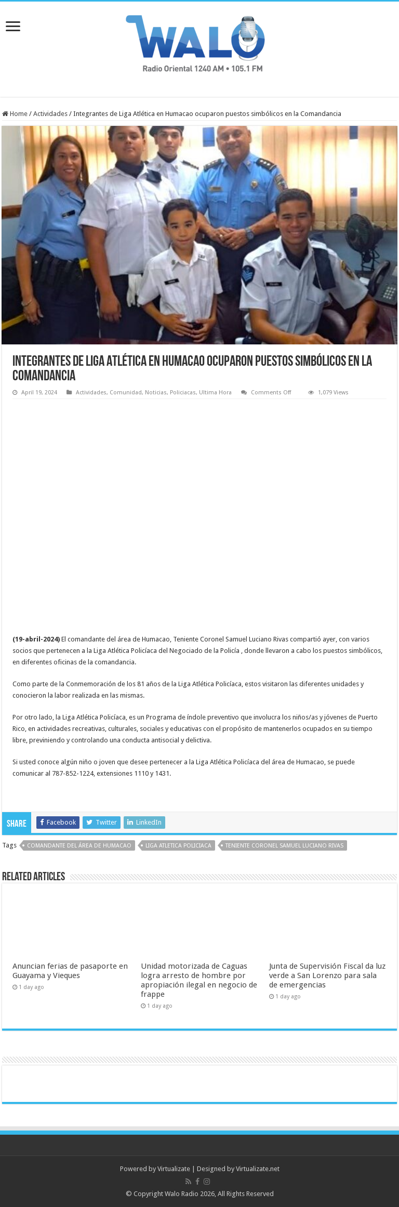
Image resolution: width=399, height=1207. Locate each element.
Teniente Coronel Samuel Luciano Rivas (284, 845)
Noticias (156, 392)
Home (15, 114)
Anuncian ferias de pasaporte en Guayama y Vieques (70, 970)
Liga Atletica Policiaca (178, 845)
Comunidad (126, 392)
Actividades (50, 114)
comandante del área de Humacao (79, 845)
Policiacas (183, 392)
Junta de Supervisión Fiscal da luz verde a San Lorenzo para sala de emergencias (327, 975)
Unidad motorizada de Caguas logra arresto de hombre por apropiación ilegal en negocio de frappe (199, 980)
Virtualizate (173, 1169)
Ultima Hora (215, 392)
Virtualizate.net (258, 1169)
